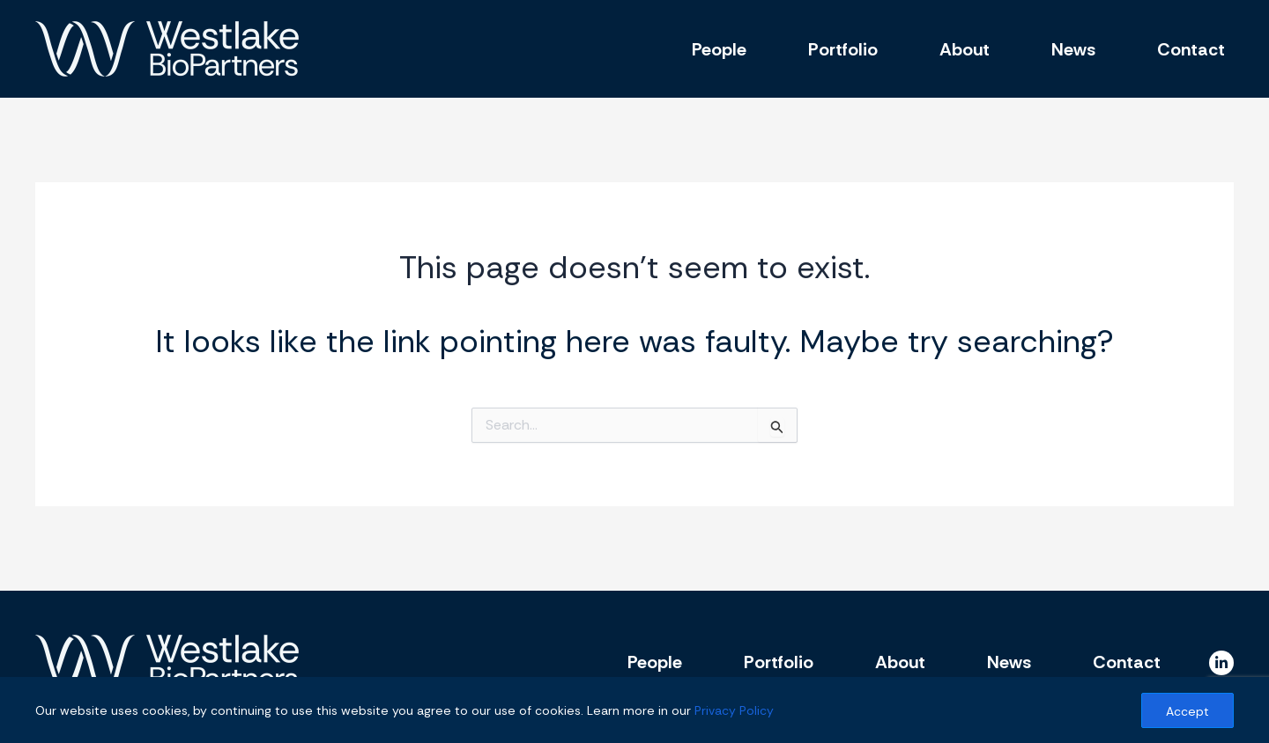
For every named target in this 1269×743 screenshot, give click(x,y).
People (719, 49)
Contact (1191, 49)
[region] (634, 710)
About (964, 49)
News (1073, 49)
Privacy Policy (734, 710)
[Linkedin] (1221, 663)
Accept (1187, 711)
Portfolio (843, 49)
